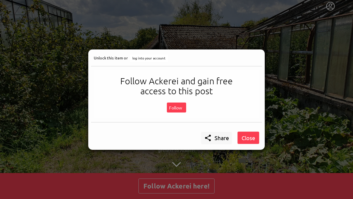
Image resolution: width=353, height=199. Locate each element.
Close (248, 137)
